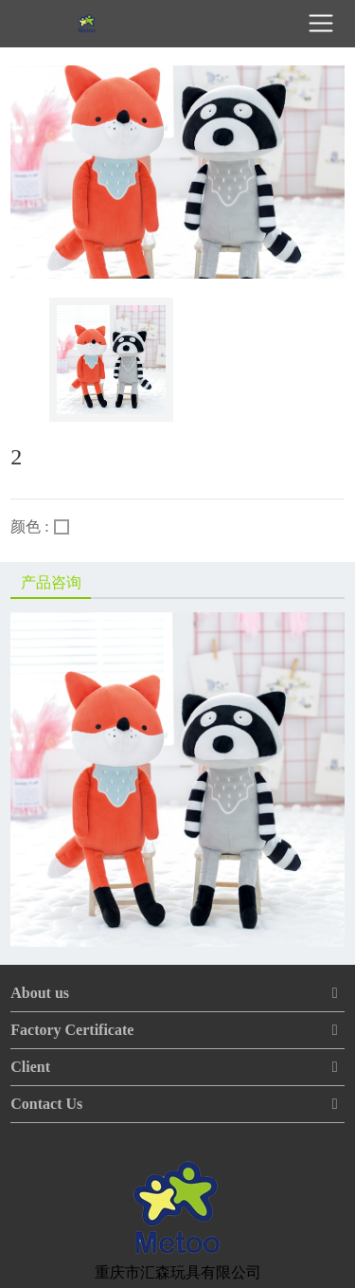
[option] (111, 360)
